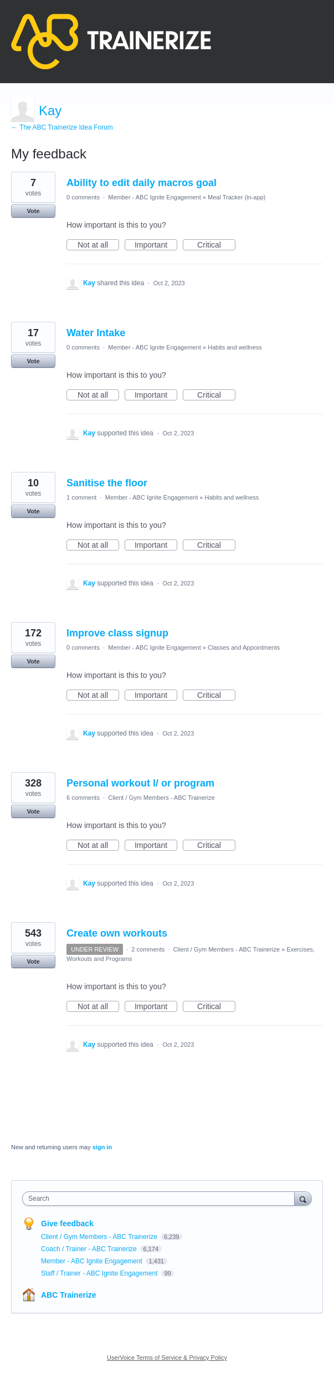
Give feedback (67, 1223)
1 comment (81, 497)
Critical (216, 245)
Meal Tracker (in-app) (237, 197)
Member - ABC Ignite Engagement (154, 197)
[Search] (303, 1198)
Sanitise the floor (106, 483)
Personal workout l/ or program (140, 783)
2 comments (148, 949)
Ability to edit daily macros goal (141, 182)
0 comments (83, 197)
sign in (102, 1147)
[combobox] (161, 1198)
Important (156, 245)
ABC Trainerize (68, 1295)
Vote (33, 211)
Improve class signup (117, 633)
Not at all (98, 245)
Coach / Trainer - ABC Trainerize (89, 1249)
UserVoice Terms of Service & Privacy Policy (167, 1357)
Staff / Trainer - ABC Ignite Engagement (100, 1273)
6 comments (83, 797)
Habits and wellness (235, 347)
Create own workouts (116, 933)
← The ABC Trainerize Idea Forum (62, 127)
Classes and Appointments (244, 647)
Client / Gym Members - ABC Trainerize (161, 797)
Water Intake (95, 332)
